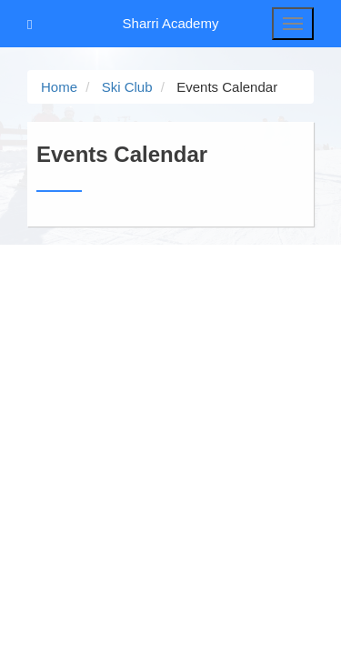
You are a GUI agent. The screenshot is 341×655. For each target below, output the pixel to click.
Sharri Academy (171, 23)
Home (59, 87)
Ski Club (127, 87)
